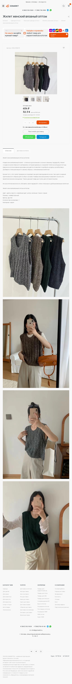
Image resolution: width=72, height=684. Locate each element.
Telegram (48, 10)
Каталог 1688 (8, 585)
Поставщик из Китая (44, 609)
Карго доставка (25, 602)
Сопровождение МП (44, 601)
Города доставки (60, 591)
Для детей (6, 591)
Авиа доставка (24, 599)
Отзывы (57, 599)
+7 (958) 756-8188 (40, 10)
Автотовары (6, 607)
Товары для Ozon (43, 593)
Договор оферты (60, 604)
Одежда (5, 589)
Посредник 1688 (42, 612)
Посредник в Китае (43, 606)
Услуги (23, 585)
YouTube (41, 651)
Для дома (6, 594)
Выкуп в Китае (42, 604)
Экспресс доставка (26, 612)
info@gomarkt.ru (37, 630)
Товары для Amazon (43, 598)
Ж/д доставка (24, 597)
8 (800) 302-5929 (27, 10)
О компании (59, 585)
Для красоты (7, 599)
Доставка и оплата (23, 150)
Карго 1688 (41, 617)
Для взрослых (7, 602)
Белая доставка (25, 615)
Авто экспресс (24, 594)
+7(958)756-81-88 (40, 626)
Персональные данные (62, 607)
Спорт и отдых (7, 604)
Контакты (58, 597)
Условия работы (59, 589)
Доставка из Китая (26, 589)
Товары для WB (42, 596)
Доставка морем (25, 604)
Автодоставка (24, 591)
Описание (8, 150)
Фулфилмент (59, 594)
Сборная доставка (25, 607)
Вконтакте (31, 651)
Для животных (7, 597)
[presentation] (23, 99)
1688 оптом (41, 614)
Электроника (7, 610)
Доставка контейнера (27, 610)
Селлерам (41, 585)
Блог (56, 602)
